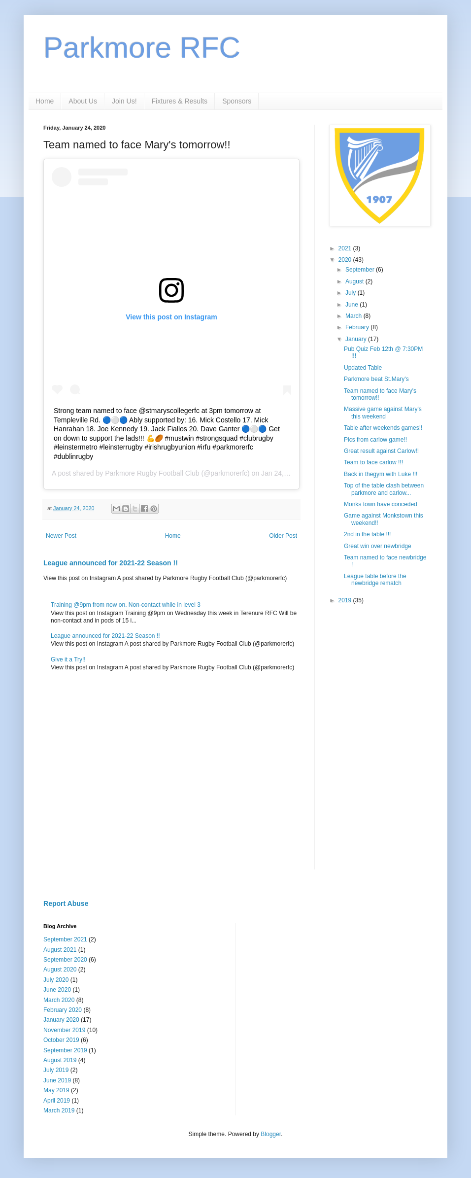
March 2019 (58, 1110)
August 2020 (59, 969)
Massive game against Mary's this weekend (383, 412)
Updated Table (363, 367)
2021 (345, 248)
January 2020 (61, 1019)
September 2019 (65, 1050)
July (351, 292)
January (356, 339)
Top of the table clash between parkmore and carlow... (384, 489)
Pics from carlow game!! (375, 439)
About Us (82, 101)
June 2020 (57, 989)
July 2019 (55, 1070)
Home (44, 101)
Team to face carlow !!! (373, 462)
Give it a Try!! (68, 659)
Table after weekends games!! (383, 427)
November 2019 (64, 1030)
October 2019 (61, 1040)
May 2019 (56, 1090)
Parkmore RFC (141, 47)
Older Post (283, 535)
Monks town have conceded (380, 504)
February (357, 327)
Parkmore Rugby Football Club (152, 473)
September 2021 (65, 939)
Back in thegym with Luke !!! (380, 474)
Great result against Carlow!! (381, 451)
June (352, 304)
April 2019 (56, 1100)
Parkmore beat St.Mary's (376, 379)
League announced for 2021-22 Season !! (110, 563)
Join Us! (124, 101)
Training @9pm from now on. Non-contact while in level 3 (126, 604)
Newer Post (61, 535)
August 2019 (59, 1060)
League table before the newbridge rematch (375, 580)
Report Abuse (65, 903)
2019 (345, 600)
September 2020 (65, 959)
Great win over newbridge (377, 546)
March (354, 315)
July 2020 (55, 979)
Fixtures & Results (180, 101)
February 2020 (62, 1009)
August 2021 (59, 949)
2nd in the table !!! (367, 534)
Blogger (271, 1134)
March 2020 (58, 1000)
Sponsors (236, 101)
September (360, 269)
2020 (345, 259)
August (355, 281)
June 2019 (57, 1080)
